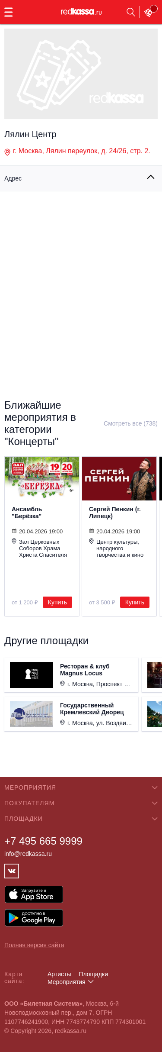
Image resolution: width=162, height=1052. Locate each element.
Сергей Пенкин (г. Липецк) (115, 513)
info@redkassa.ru (28, 853)
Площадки (93, 974)
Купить (57, 602)
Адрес (13, 178)
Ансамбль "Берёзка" (27, 513)
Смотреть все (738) (131, 423)
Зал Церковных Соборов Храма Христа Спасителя (39, 548)
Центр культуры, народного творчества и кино (116, 548)
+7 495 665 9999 (43, 841)
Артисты (59, 974)
